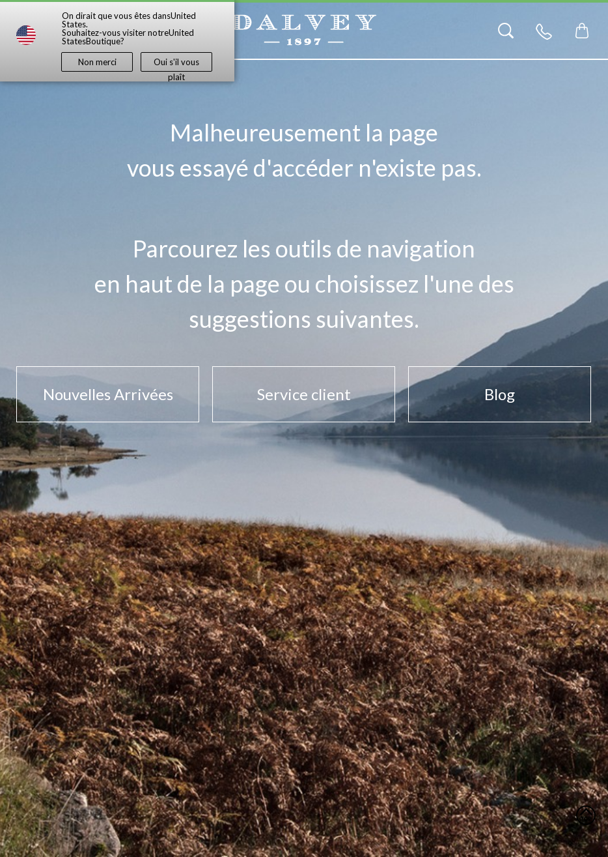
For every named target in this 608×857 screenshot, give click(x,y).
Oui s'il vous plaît (176, 64)
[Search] (505, 30)
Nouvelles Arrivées (108, 394)
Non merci (97, 62)
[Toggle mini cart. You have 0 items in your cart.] (582, 30)
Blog (499, 394)
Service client (304, 394)
